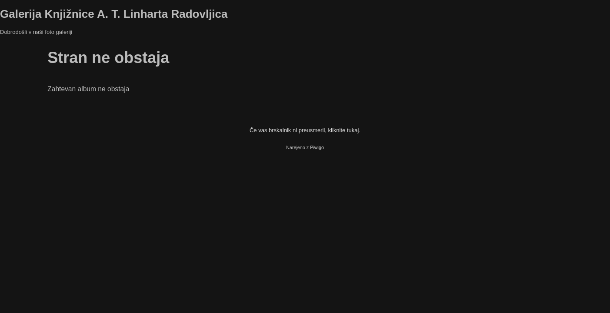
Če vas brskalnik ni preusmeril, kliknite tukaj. (305, 130)
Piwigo (317, 147)
